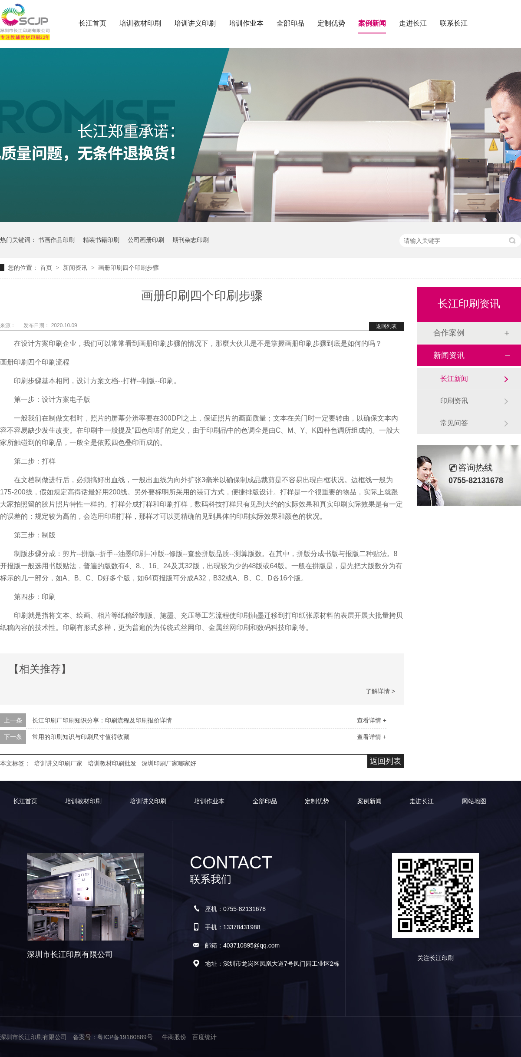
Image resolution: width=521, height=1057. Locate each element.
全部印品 (290, 23)
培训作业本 (246, 23)
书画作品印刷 (56, 239)
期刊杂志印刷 (190, 239)
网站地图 (474, 801)
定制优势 (331, 23)
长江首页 (92, 23)
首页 (47, 267)
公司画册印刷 (146, 239)
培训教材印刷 (140, 23)
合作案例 (449, 332)
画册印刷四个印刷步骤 (128, 267)
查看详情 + (371, 720)
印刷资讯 (454, 400)
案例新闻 (372, 23)
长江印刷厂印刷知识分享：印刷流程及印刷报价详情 (102, 720)
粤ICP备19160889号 (125, 1037)
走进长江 (413, 23)
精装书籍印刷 (101, 239)
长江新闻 (454, 378)
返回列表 (386, 326)
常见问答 (454, 423)
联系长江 (454, 23)
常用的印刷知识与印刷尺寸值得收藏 (80, 736)
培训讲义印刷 (195, 23)
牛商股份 (174, 1037)
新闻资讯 (76, 267)
